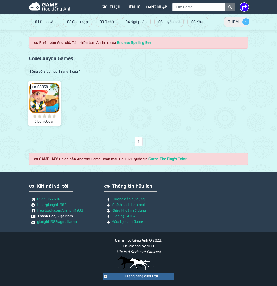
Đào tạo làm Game (127, 221)
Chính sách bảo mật (129, 204)
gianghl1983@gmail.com (57, 221)
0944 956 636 (48, 199)
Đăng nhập (156, 7)
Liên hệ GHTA (123, 216)
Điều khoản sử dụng (129, 210)
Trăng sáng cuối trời (141, 276)
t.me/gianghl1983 (51, 204)
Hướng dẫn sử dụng (128, 199)
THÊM (233, 21)
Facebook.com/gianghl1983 (60, 210)
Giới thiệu (111, 7)
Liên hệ (133, 7)
